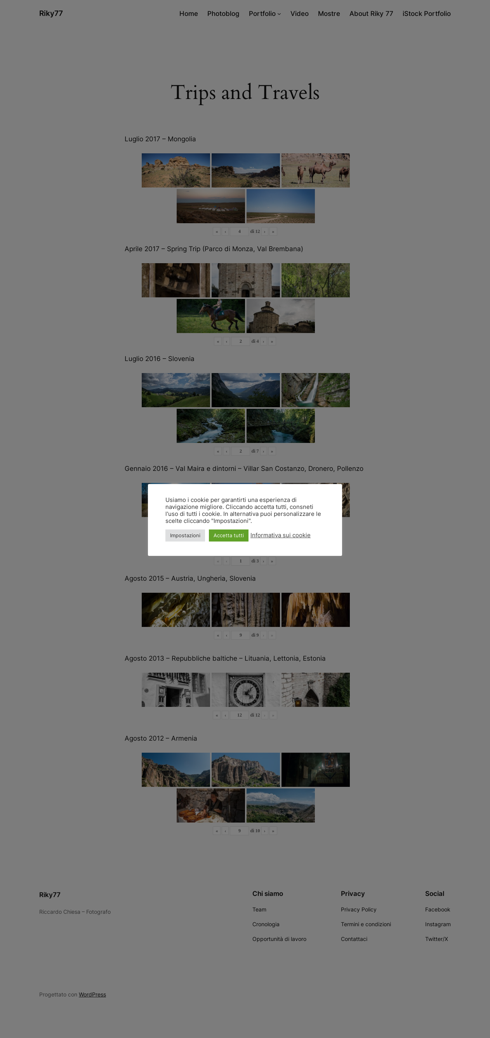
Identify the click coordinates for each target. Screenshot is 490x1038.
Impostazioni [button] (185, 535)
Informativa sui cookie (280, 535)
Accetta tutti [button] (229, 535)
